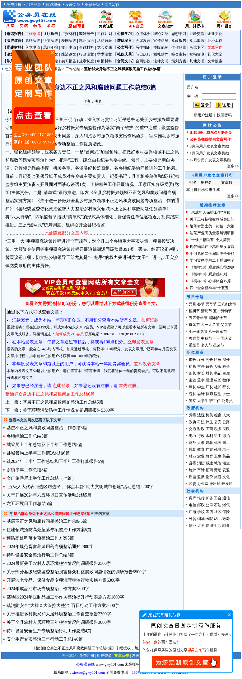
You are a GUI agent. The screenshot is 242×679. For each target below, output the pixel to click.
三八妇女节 (227, 304)
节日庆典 (143, 54)
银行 (201, 498)
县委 (192, 463)
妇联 (209, 442)
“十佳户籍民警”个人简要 (210, 240)
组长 (192, 373)
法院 (201, 415)
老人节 (206, 345)
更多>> (233, 166)
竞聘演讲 (32, 40)
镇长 (209, 366)
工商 (209, 429)
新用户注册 (203, 115)
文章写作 (112, 4)
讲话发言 (124, 40)
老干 (226, 449)
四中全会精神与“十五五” (210, 288)
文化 (226, 477)
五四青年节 (198, 318)
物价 (209, 477)
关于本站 (69, 655)
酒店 (209, 512)
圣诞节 (218, 345)
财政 (201, 429)
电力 (192, 436)
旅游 (217, 477)
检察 (217, 415)
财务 (192, 442)
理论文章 (160, 34)
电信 (192, 505)
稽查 (226, 463)
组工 (217, 436)
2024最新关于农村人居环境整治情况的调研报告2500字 (59, 563)
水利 (209, 436)
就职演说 (86, 40)
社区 (217, 512)
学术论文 (104, 54)
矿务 (209, 498)
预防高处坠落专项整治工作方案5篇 (40, 538)
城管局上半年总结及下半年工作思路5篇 (45, 444)
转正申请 (68, 47)
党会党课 (104, 47)
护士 (226, 394)
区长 (217, 359)
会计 (201, 394)
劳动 (217, 470)
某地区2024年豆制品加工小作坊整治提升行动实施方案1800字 (65, 597)
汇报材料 (68, 34)
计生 (209, 422)
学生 (201, 387)
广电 (192, 512)
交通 (192, 429)
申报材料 (104, 61)
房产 (192, 498)
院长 (192, 394)
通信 (226, 498)
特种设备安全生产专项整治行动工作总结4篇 (49, 630)
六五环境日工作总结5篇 (29, 503)
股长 (209, 373)
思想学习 (178, 34)
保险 (226, 512)
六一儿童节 (210, 325)
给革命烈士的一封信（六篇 (212, 226)
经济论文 (68, 54)
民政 (226, 429)
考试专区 (196, 47)
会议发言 (143, 40)
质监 (192, 477)
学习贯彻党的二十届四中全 (212, 260)
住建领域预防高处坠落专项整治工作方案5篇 (49, 529)
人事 (201, 442)
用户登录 (33, 4)
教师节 (194, 338)
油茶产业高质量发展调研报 (212, 233)
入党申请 (32, 47)
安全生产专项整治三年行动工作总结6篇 (45, 639)
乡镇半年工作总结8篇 (27, 470)
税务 (217, 429)
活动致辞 (104, 40)
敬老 (226, 519)
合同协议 (143, 61)
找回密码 (224, 115)
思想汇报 (50, 47)
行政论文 (86, 54)
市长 (192, 359)
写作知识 (143, 47)
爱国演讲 (68, 40)
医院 (209, 519)
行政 (201, 436)
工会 (217, 498)
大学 (201, 525)
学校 (201, 512)
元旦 (192, 304)
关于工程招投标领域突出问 (212, 219)
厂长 (209, 387)
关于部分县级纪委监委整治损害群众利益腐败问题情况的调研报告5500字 (76, 572)
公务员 (227, 401)
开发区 (227, 484)
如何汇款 (150, 320)
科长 (226, 366)
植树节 (194, 311)
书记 (217, 373)
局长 (226, 359)
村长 (201, 373)
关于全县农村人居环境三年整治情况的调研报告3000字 (59, 622)
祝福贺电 (196, 54)
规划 (192, 449)
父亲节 (226, 325)
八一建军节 (217, 331)
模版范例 (160, 47)
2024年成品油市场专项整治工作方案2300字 (48, 588)
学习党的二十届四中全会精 (212, 253)
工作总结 (32, 34)
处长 (192, 366)
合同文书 (124, 61)
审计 (201, 470)
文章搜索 (214, 61)
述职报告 (50, 34)
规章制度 (86, 61)
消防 (201, 463)
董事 (201, 380)
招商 (209, 470)
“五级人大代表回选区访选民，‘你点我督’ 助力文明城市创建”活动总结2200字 (80, 486)
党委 (192, 415)
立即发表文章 (141, 342)
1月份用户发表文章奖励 (209, 153)
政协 (192, 422)
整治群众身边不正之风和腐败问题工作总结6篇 (50, 394)
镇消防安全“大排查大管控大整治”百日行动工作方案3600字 (63, 605)
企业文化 (214, 34)
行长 (226, 387)
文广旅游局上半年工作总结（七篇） (41, 478)
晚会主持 (178, 54)
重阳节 (194, 345)
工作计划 (104, 34)
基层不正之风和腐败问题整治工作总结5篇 (63, 402)
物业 (192, 525)
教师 (226, 380)
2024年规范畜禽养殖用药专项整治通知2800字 (50, 546)
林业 (192, 456)
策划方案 (178, 61)
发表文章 (72, 4)
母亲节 (194, 325)
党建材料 (14, 47)
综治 (226, 436)
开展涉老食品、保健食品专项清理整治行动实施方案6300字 (63, 580)
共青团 (223, 525)
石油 (217, 505)
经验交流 (196, 34)
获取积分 (53, 4)
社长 (217, 387)
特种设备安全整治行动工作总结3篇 (40, 555)
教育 (201, 449)
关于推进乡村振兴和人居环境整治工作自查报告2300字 (59, 614)
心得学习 (124, 34)
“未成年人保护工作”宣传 (210, 212)
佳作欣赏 (178, 47)
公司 (209, 505)
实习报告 (68, 61)
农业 (201, 456)
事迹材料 (86, 47)
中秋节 (206, 338)
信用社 (211, 525)
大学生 (202, 401)
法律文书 (160, 61)
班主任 (215, 401)
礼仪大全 (214, 54)
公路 (226, 422)
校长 (217, 380)
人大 (226, 415)
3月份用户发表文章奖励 (209, 146)
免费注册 (14, 4)
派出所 (215, 484)
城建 (209, 463)
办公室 (202, 484)
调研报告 (86, 34)
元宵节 (211, 304)
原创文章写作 (33, 100)
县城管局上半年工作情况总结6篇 (38, 453)
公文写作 (124, 47)
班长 (192, 387)
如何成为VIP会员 (69, 334)
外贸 (192, 519)
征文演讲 (50, 40)
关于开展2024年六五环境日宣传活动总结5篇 (49, 495)
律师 (209, 394)
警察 (192, 401)
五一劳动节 (222, 311)
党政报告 (178, 40)
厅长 (201, 359)
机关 (209, 415)
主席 (226, 373)
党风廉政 (196, 40)
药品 (226, 456)
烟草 (201, 519)
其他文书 (196, 61)
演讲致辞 (14, 40)
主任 (201, 366)
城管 (217, 463)
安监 (226, 470)
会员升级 (92, 4)
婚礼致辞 (160, 54)
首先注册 (127, 385)
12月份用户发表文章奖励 (210, 160)
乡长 (217, 366)
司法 (201, 422)
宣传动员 (160, 40)
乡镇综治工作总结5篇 (27, 436)
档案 (209, 449)
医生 (217, 394)
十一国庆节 (222, 338)
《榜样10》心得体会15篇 (210, 281)
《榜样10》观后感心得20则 (212, 267)
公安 (217, 422)
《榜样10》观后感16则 (208, 274)
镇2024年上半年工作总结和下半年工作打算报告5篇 (56, 461)
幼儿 (217, 519)
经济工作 (214, 40)
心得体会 (143, 34)
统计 (192, 470)
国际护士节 (217, 318)
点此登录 (61, 385)
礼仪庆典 (124, 54)
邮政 (201, 505)
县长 (209, 359)
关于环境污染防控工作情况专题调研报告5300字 (68, 410)
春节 (201, 304)
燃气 (226, 505)
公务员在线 (85, 664)
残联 (217, 449)
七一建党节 (198, 331)
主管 (192, 380)
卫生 (217, 456)
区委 (192, 484)
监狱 (201, 477)
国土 (226, 442)
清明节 (206, 311)
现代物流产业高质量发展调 (212, 247)
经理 (209, 380)
